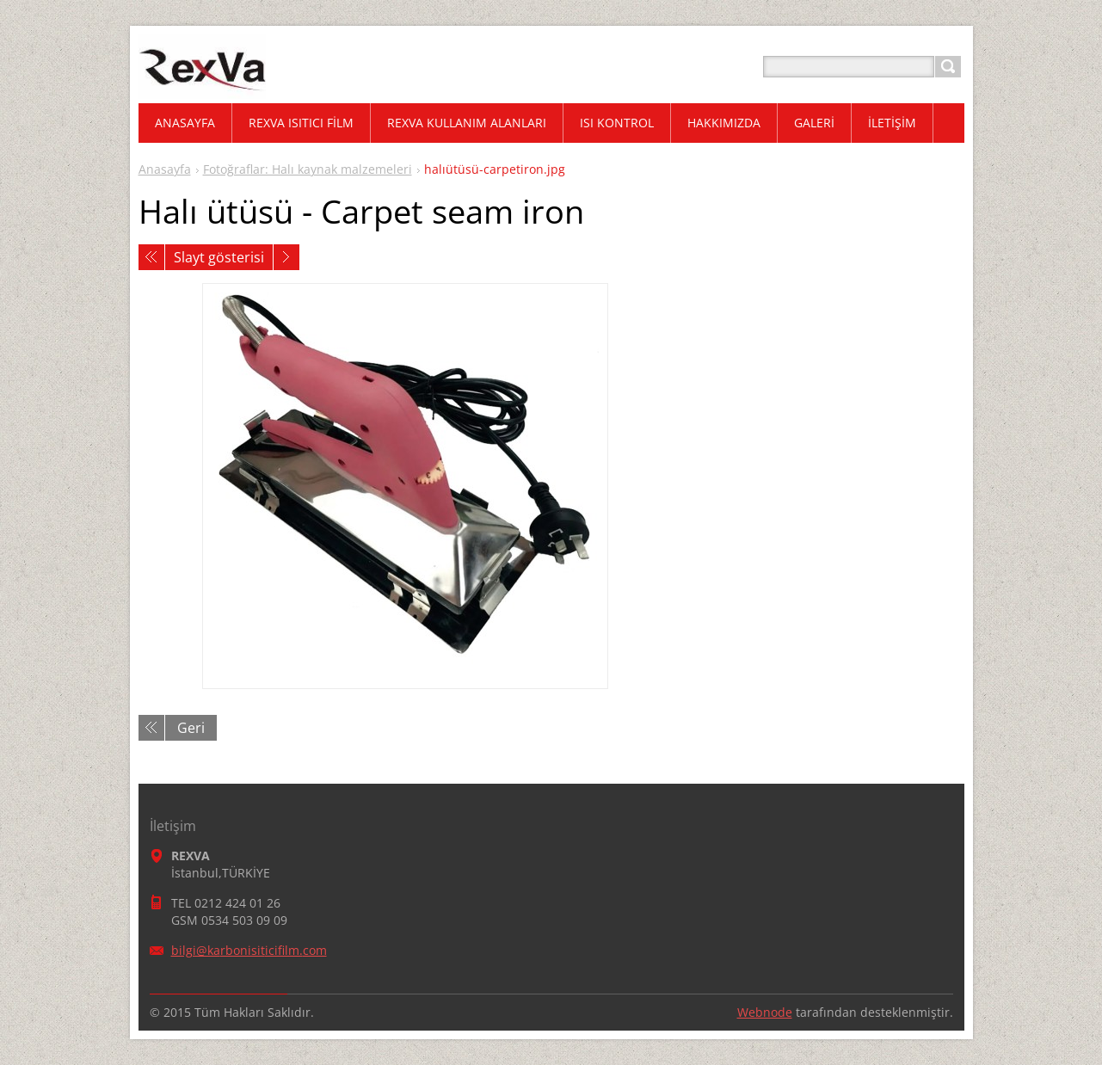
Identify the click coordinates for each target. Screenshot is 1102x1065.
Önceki (151, 257)
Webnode (764, 1012)
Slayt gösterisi (219, 257)
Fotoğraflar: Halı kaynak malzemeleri (307, 169)
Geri (191, 727)
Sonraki (286, 257)
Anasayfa (165, 169)
